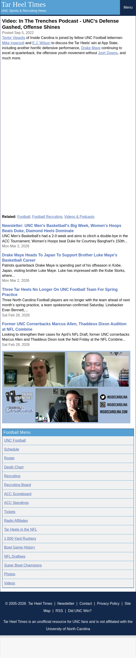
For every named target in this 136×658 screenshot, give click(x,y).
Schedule (11, 449)
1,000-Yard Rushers (20, 538)
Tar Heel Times (23, 4)
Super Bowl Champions (23, 565)
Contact (85, 603)
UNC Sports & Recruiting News (23, 10)
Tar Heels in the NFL (20, 529)
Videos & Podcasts (79, 217)
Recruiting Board (17, 485)
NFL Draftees (14, 556)
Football (23, 217)
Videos (9, 583)
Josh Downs (108, 53)
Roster (9, 458)
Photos (9, 574)
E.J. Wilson (41, 43)
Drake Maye (90, 48)
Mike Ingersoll (13, 43)
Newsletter (65, 603)
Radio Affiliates (16, 521)
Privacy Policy (108, 603)
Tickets (9, 512)
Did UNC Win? (80, 611)
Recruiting (12, 476)
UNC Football (15, 440)
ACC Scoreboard (17, 494)
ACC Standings (16, 503)
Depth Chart (13, 467)
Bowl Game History (19, 547)
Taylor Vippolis (13, 38)
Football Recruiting (47, 217)
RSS (59, 611)
